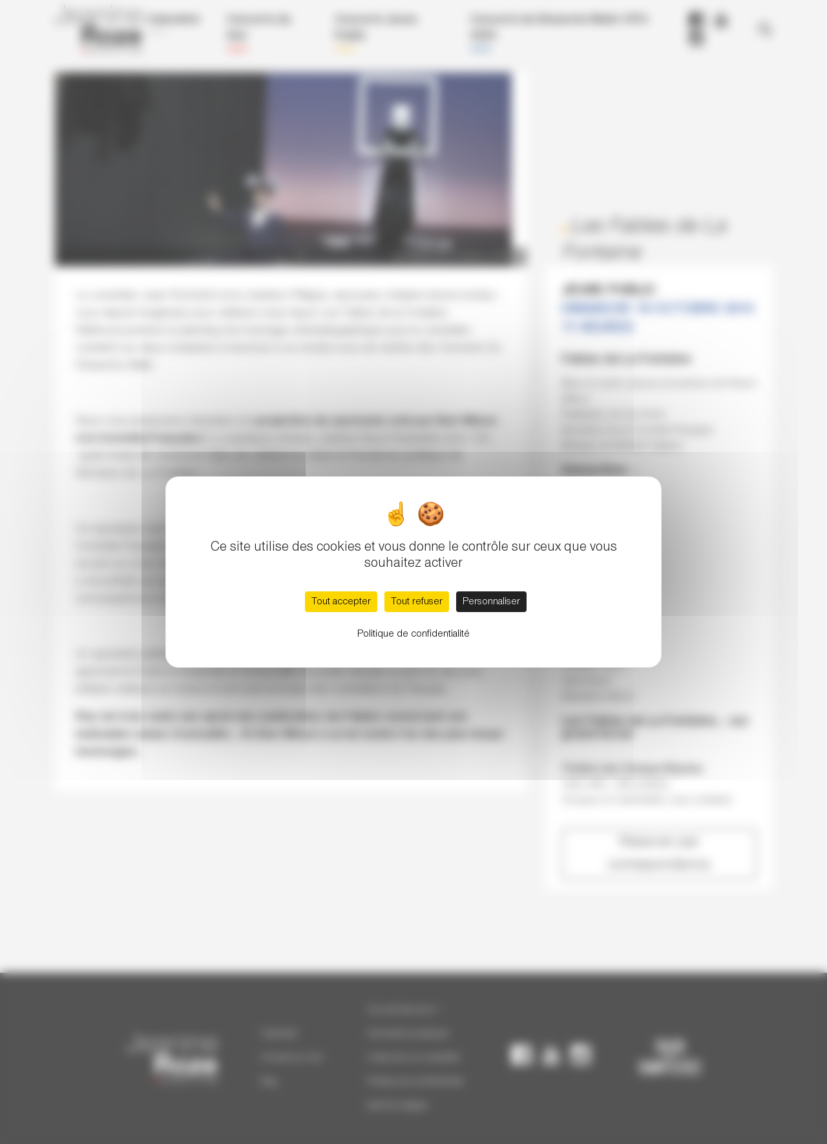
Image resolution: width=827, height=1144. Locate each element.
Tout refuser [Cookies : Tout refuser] (417, 601)
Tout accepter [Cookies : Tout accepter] (341, 601)
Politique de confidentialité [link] (413, 634)
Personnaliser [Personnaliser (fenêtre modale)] (491, 601)
